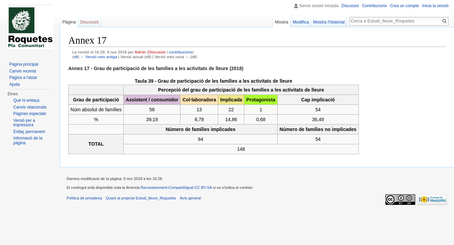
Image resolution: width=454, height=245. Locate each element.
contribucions (180, 52)
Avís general (190, 198)
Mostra (281, 21)
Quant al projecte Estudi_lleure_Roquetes (141, 198)
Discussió (157, 52)
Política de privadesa (84, 198)
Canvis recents (22, 71)
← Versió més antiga (98, 56)
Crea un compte (404, 5)
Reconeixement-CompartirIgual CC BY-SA (177, 187)
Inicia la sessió (435, 5)
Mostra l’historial (329, 21)
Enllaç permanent (29, 131)
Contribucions (374, 5)
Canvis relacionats (30, 107)
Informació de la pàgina (27, 140)
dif (76, 56)
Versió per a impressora (24, 123)
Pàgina (69, 21)
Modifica (301, 21)
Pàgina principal (23, 64)
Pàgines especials (29, 113)
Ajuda (14, 84)
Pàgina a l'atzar (23, 77)
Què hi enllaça (26, 100)
